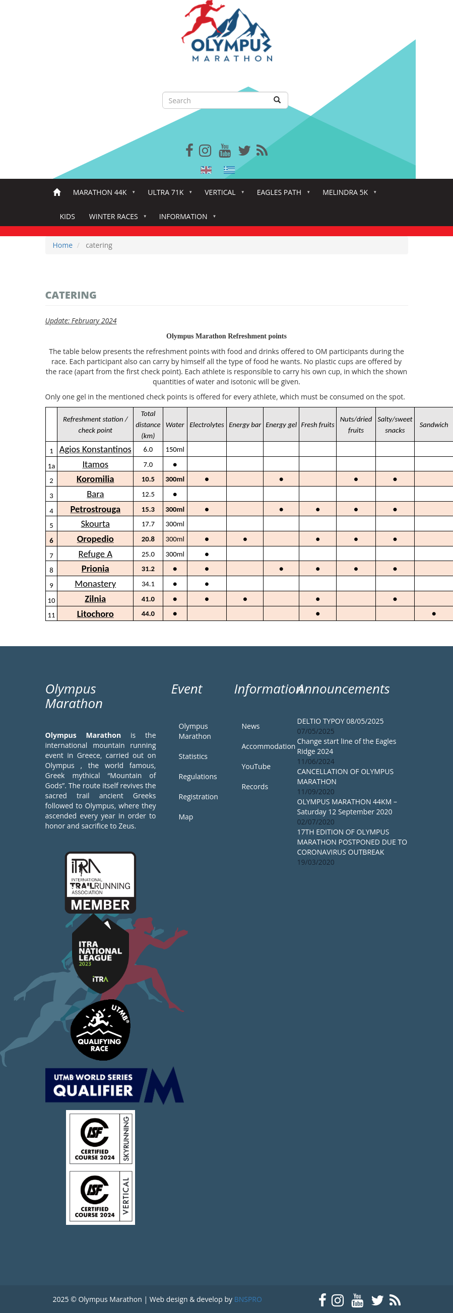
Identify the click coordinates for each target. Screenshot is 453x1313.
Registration (198, 796)
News (251, 726)
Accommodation (262, 746)
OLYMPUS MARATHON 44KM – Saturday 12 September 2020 (347, 806)
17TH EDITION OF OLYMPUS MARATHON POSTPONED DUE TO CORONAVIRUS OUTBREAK (352, 842)
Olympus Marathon (195, 731)
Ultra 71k (168, 195)
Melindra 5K (347, 195)
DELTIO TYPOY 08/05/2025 (340, 721)
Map (186, 816)
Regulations (198, 776)
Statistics (193, 756)
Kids (67, 216)
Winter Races (115, 219)
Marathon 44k (102, 195)
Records (255, 786)
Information (185, 219)
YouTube (256, 766)
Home (56, 192)
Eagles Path (281, 195)
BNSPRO (248, 1299)
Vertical (222, 195)
